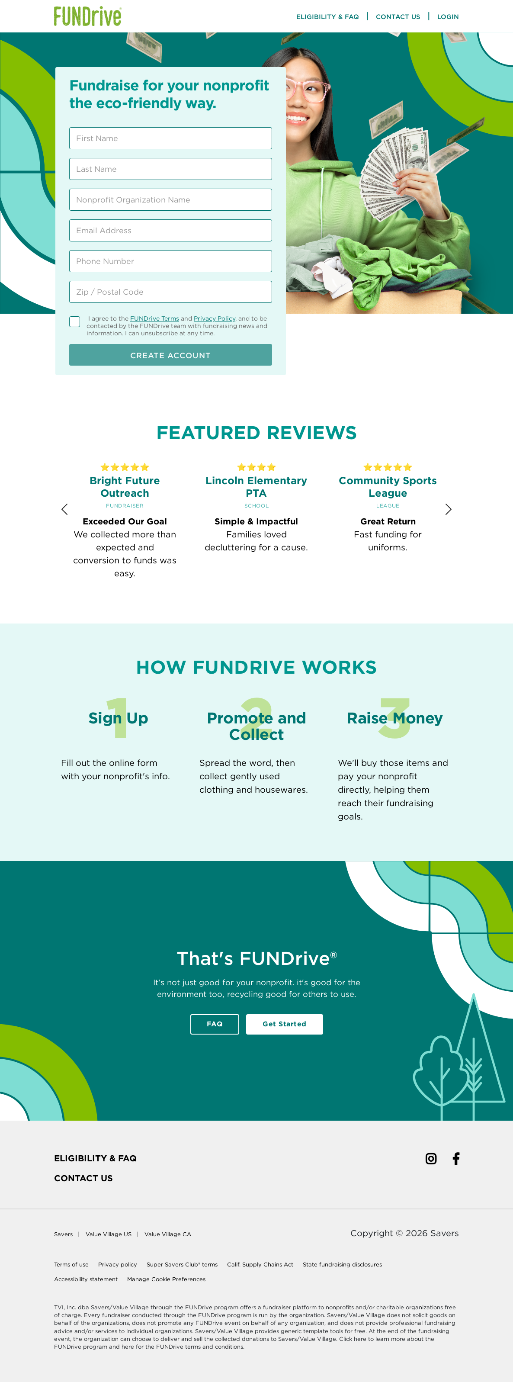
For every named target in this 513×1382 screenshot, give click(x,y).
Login (448, 17)
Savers (63, 1234)
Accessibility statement (86, 1279)
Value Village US (108, 1234)
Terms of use (71, 1264)
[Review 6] (305, 605)
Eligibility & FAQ (95, 1158)
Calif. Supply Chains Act (260, 1264)
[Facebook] (456, 1160)
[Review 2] (227, 605)
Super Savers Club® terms (182, 1264)
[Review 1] (207, 605)
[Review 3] (246, 605)
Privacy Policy (214, 318)
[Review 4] (266, 605)
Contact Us (398, 17)
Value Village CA (167, 1234)
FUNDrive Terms (154, 318)
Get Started (285, 1024)
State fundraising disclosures (342, 1264)
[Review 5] (285, 605)
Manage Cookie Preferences (166, 1279)
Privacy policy (117, 1264)
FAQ (215, 1024)
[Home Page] (88, 16)
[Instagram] (431, 1160)
